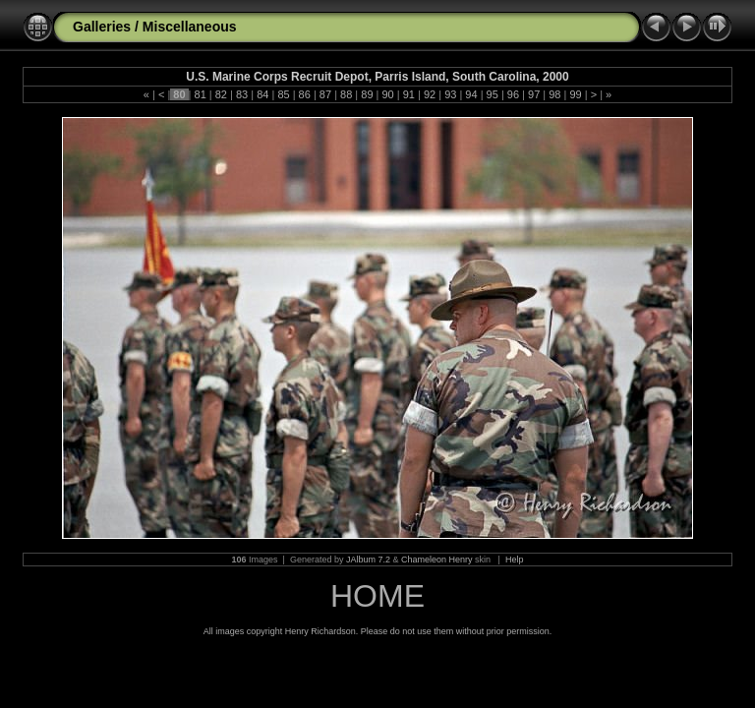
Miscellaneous (190, 26)
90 (387, 94)
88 (346, 94)
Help (514, 559)
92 (429, 94)
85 (283, 94)
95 (492, 94)
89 (367, 94)
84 (262, 94)
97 (534, 94)
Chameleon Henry (437, 559)
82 (221, 94)
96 (513, 94)
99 (575, 94)
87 (325, 94)
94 (471, 94)
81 (199, 94)
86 (305, 94)
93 (450, 94)
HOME (377, 596)
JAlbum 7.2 (368, 559)
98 (554, 94)
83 (242, 94)
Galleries (102, 26)
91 (409, 94)
